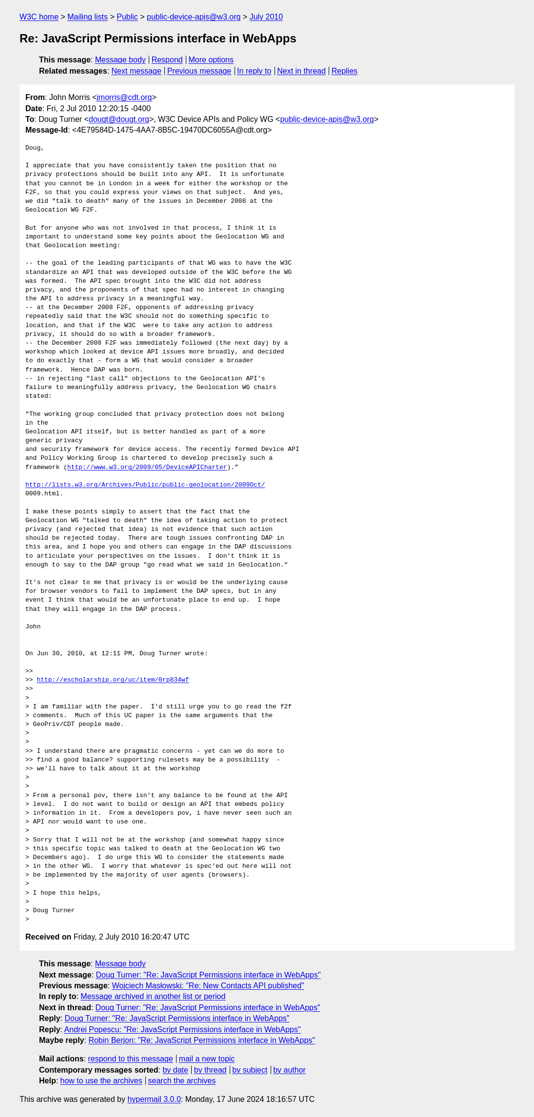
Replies (344, 71)
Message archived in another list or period (152, 996)
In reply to (254, 71)
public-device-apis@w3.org (193, 17)
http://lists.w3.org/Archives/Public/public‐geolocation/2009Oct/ (145, 485)
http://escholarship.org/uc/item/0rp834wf (113, 680)
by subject (249, 1070)
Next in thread (301, 71)
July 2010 (266, 17)
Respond (167, 60)
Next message (136, 71)
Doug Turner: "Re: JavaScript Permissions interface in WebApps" (208, 975)
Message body (120, 60)
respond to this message (130, 1059)
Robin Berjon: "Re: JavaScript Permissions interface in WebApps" (201, 1040)
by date (175, 1070)
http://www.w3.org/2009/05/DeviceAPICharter (147, 467)
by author (289, 1070)
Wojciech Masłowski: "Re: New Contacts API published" (208, 985)
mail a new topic (207, 1059)
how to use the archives (101, 1081)
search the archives (182, 1081)
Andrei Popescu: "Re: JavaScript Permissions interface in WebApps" (182, 1029)
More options (211, 60)
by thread (210, 1070)
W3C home (39, 17)
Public (127, 17)
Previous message (199, 71)
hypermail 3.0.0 (153, 1099)
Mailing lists (87, 17)
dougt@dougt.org (119, 119)
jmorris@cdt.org (124, 97)
